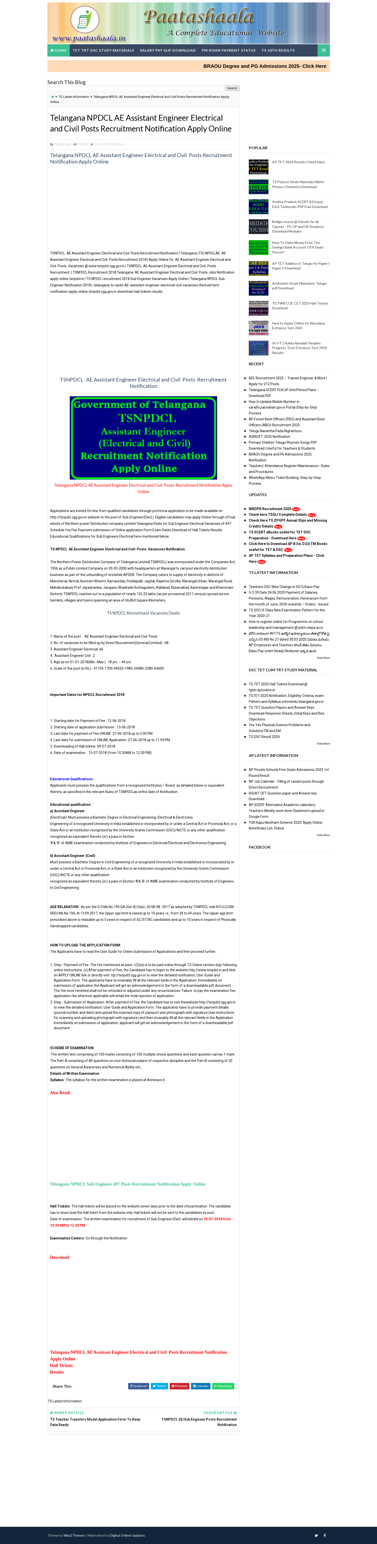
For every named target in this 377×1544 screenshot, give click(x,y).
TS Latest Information (74, 97)
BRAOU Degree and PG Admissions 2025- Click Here (273, 66)
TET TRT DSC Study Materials (103, 50)
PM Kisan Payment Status (229, 50)
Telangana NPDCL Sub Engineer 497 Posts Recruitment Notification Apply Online (128, 1184)
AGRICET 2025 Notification (269, 437)
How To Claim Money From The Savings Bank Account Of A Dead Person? (297, 247)
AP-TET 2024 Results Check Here (298, 162)
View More (323, 658)
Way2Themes (74, 1535)
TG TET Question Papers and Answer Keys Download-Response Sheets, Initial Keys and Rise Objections (286, 713)
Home (61, 50)
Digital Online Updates (127, 1535)
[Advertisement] (143, 215)
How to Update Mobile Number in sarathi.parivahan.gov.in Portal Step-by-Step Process (283, 407)
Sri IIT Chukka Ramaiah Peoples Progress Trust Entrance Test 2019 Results (299, 348)
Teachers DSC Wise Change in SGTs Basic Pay (284, 587)
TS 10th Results (278, 50)
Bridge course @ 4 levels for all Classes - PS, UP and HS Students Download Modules (298, 226)
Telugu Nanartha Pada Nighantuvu (275, 431)
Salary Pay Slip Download (168, 50)
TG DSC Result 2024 (264, 737)
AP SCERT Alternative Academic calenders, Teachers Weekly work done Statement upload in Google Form (286, 811)
